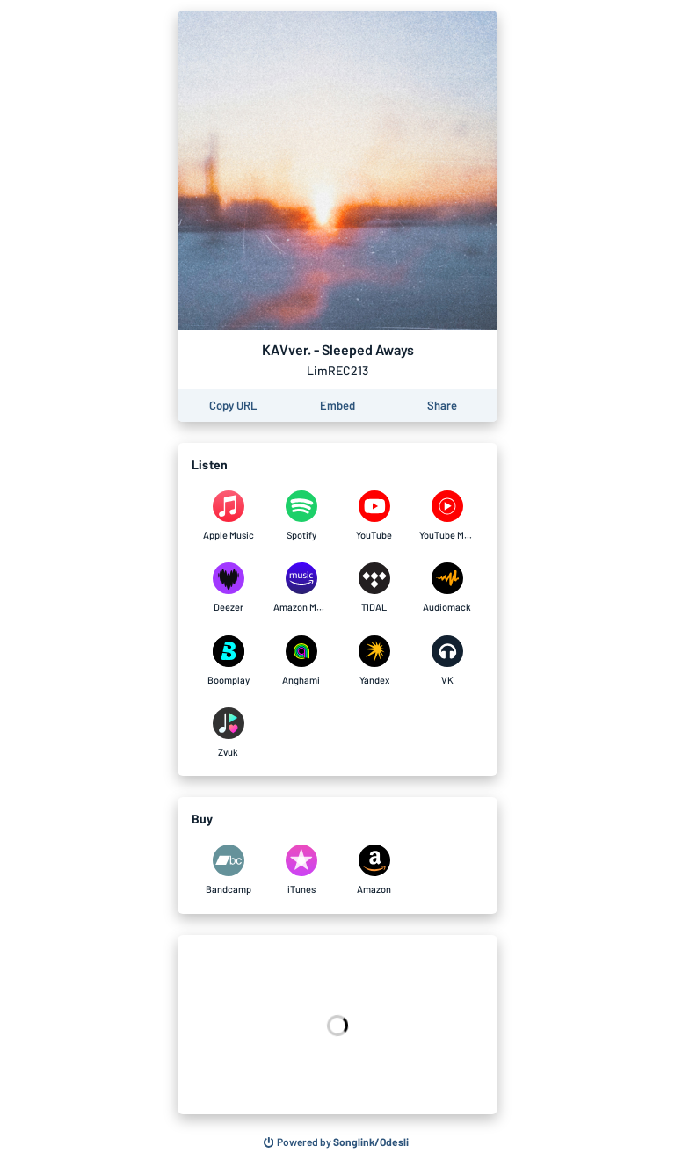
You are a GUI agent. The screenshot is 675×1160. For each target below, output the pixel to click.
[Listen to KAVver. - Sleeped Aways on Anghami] (301, 661)
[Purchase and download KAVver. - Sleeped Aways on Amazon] (374, 870)
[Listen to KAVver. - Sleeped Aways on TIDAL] (374, 588)
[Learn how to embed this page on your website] (337, 405)
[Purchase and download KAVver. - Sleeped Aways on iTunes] (301, 870)
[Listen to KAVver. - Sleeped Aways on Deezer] (228, 588)
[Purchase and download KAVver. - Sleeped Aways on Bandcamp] (228, 870)
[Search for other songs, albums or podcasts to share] (337, 1142)
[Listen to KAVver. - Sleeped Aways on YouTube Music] (446, 516)
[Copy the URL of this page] (233, 405)
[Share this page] (442, 405)
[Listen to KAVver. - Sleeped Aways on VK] (446, 661)
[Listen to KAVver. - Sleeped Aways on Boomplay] (228, 661)
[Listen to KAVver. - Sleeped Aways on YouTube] (374, 516)
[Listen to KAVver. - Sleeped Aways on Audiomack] (446, 588)
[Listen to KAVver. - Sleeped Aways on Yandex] (374, 661)
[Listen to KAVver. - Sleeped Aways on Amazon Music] (301, 588)
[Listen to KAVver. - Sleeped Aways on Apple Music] (228, 516)
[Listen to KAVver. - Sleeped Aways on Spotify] (301, 516)
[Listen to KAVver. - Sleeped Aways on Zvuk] (228, 733)
